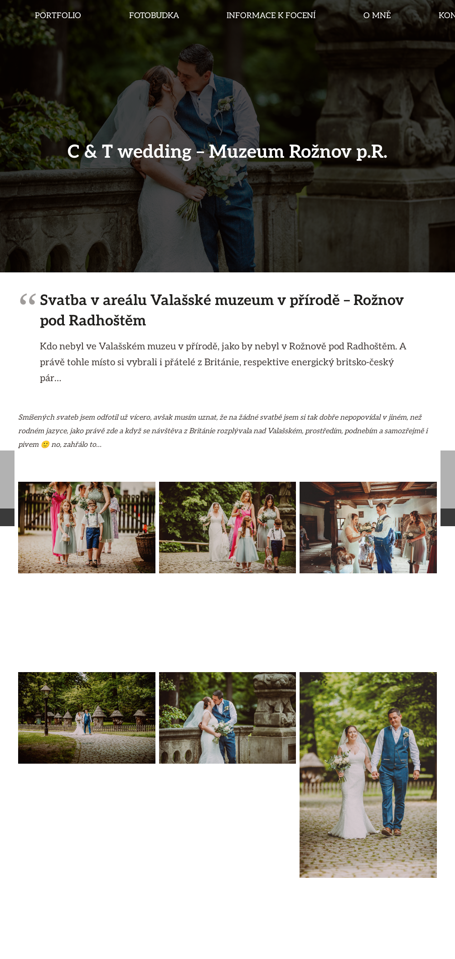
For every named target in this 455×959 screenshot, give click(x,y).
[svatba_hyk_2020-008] (227, 718)
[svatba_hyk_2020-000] (86, 527)
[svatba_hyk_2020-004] (368, 527)
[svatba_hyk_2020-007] (86, 718)
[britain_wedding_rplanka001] (227, 527)
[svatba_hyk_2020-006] (368, 775)
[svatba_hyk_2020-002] (86, 622)
